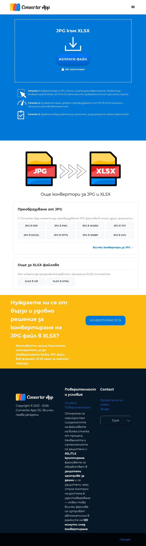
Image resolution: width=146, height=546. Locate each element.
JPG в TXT (120, 225)
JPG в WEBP (90, 235)
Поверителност (77, 407)
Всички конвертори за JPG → (113, 247)
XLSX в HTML (61, 281)
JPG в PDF (31, 225)
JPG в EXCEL (31, 235)
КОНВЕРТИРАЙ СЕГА (105, 320)
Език (115, 420)
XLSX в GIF (31, 281)
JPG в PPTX (61, 235)
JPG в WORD (90, 225)
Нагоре (125, 539)
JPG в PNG (60, 225)
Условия (71, 403)
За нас (104, 409)
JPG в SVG (119, 235)
